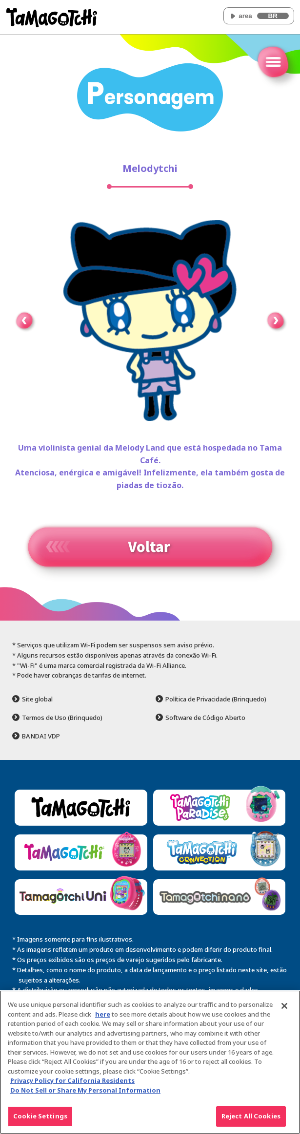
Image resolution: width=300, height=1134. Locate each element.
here (102, 1014)
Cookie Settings (40, 1116)
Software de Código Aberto (205, 718)
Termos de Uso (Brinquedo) (62, 718)
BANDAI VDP (41, 736)
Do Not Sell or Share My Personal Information (85, 1090)
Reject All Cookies (250, 1116)
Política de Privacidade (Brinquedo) (215, 699)
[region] (150, 1062)
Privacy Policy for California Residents (72, 1080)
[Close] (284, 1006)
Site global (37, 699)
